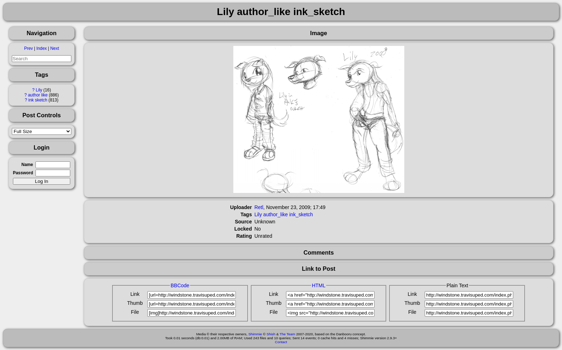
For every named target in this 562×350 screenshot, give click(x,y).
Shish (271, 334)
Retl (258, 207)
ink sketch (37, 100)
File (135, 312)
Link (135, 294)
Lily (39, 90)
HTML (318, 285)
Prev (28, 48)
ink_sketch (301, 214)
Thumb (135, 303)
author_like (275, 214)
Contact (281, 342)
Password (23, 172)
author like (38, 95)
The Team (287, 334)
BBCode (180, 285)
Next (54, 48)
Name (27, 164)
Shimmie (255, 334)
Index (41, 48)
